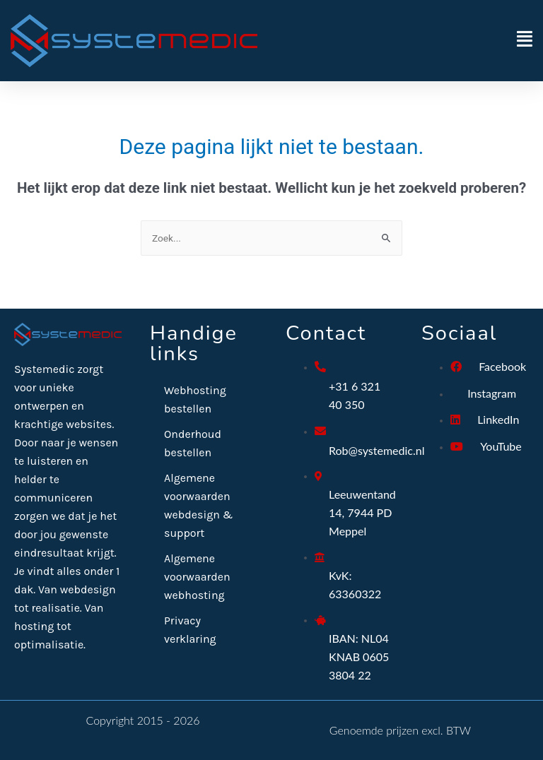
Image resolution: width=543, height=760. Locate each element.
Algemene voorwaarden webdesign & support (198, 505)
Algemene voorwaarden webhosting (197, 577)
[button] (402, 40)
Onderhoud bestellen (192, 443)
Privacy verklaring (190, 630)
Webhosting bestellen (195, 399)
